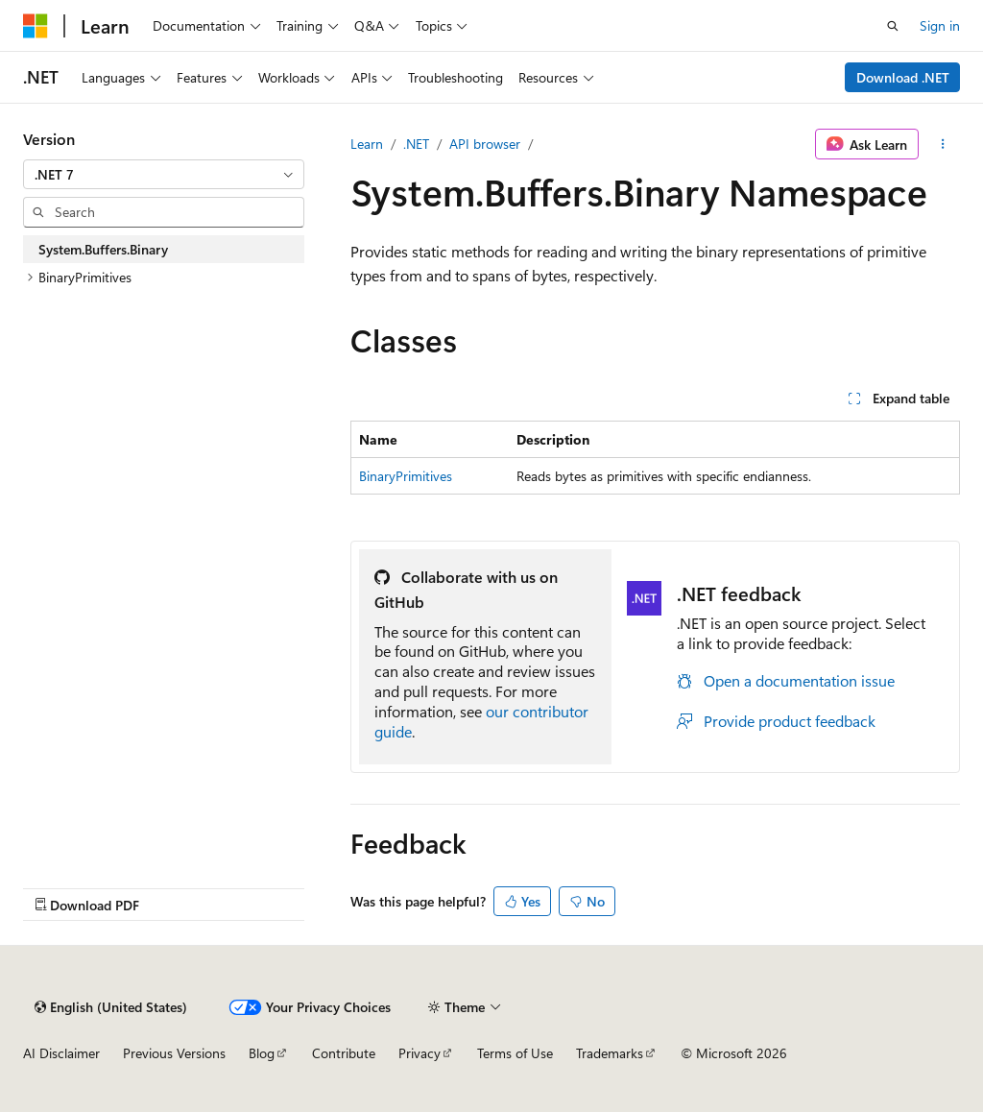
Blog (262, 1053)
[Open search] (893, 26)
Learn (366, 143)
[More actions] (943, 144)
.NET (416, 143)
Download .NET (902, 77)
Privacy (419, 1053)
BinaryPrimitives (405, 476)
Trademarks (609, 1053)
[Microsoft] (35, 25)
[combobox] (163, 174)
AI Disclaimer (61, 1053)
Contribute (343, 1053)
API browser (484, 143)
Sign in (940, 25)
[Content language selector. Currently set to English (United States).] (111, 1007)
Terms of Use (515, 1053)
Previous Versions (174, 1053)
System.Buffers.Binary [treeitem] (103, 249)
